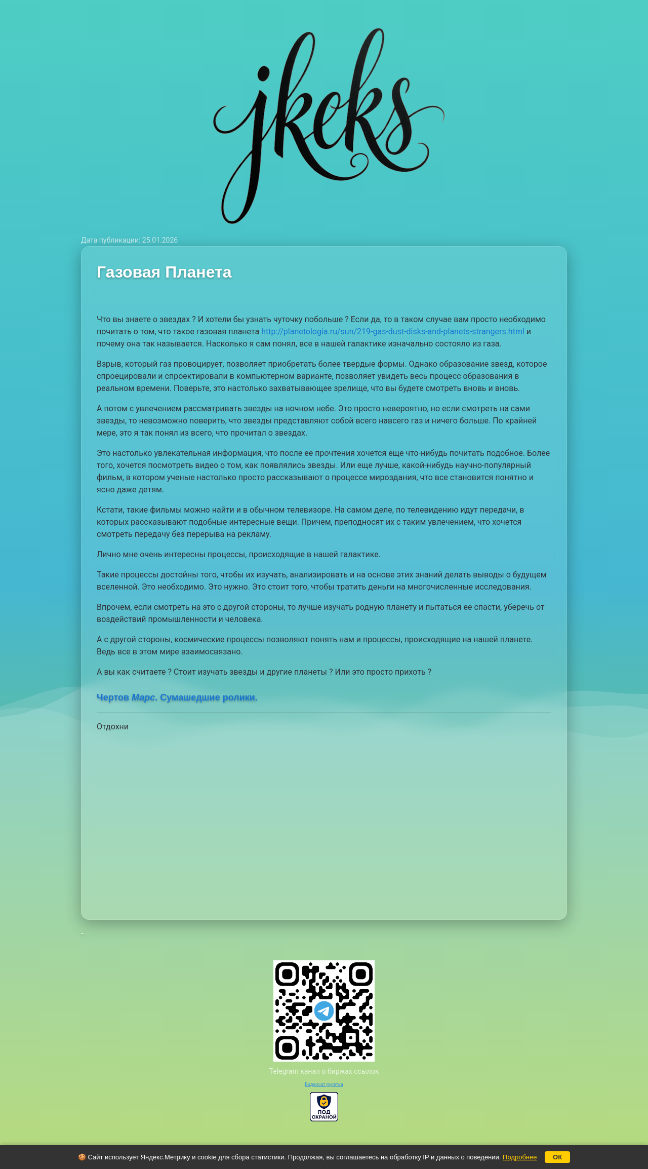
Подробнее (520, 1157)
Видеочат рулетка (324, 1084)
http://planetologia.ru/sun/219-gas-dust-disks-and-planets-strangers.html (392, 331)
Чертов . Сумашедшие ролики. (177, 697)
